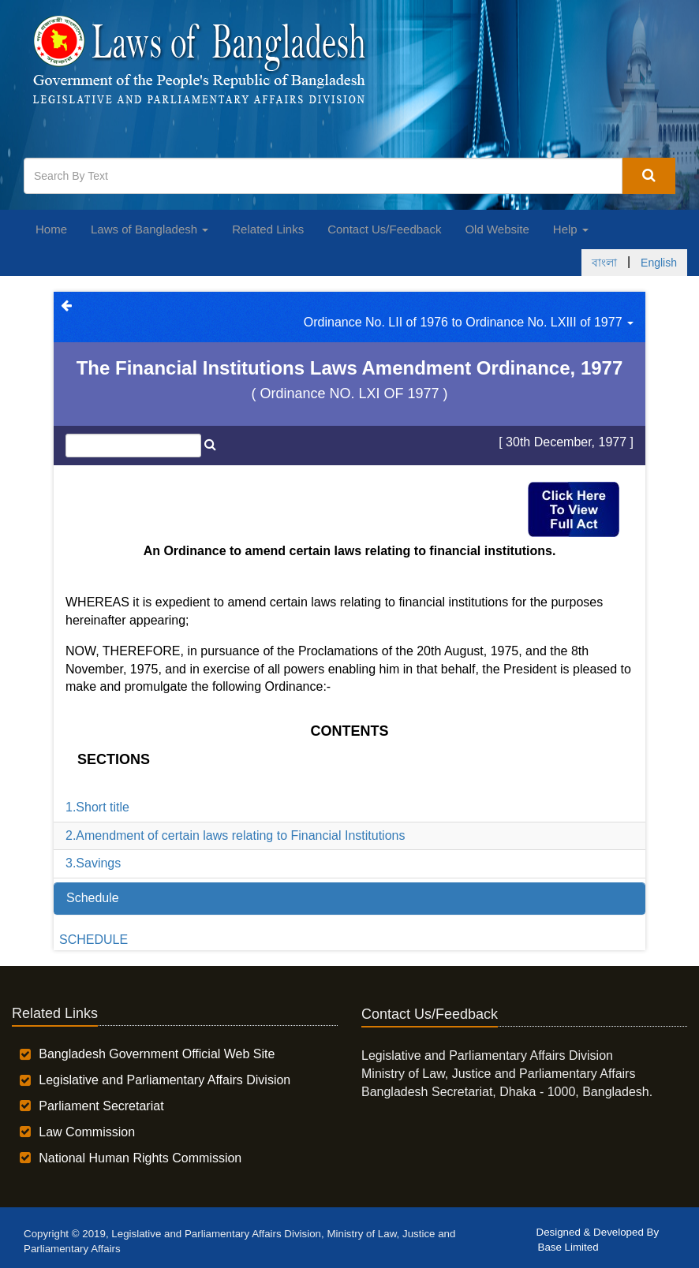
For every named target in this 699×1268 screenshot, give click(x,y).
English (659, 262)
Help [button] (571, 229)
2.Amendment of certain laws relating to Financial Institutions (235, 835)
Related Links (268, 229)
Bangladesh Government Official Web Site (157, 1054)
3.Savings (93, 863)
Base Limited (568, 1247)
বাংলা (604, 262)
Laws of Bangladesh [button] (149, 229)
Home (51, 229)
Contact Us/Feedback (384, 229)
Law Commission (87, 1132)
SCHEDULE (93, 939)
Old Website (497, 229)
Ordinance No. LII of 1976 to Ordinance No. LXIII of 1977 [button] (469, 322)
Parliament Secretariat (101, 1106)
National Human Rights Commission (140, 1158)
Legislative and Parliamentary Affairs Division (164, 1080)
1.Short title (97, 807)
